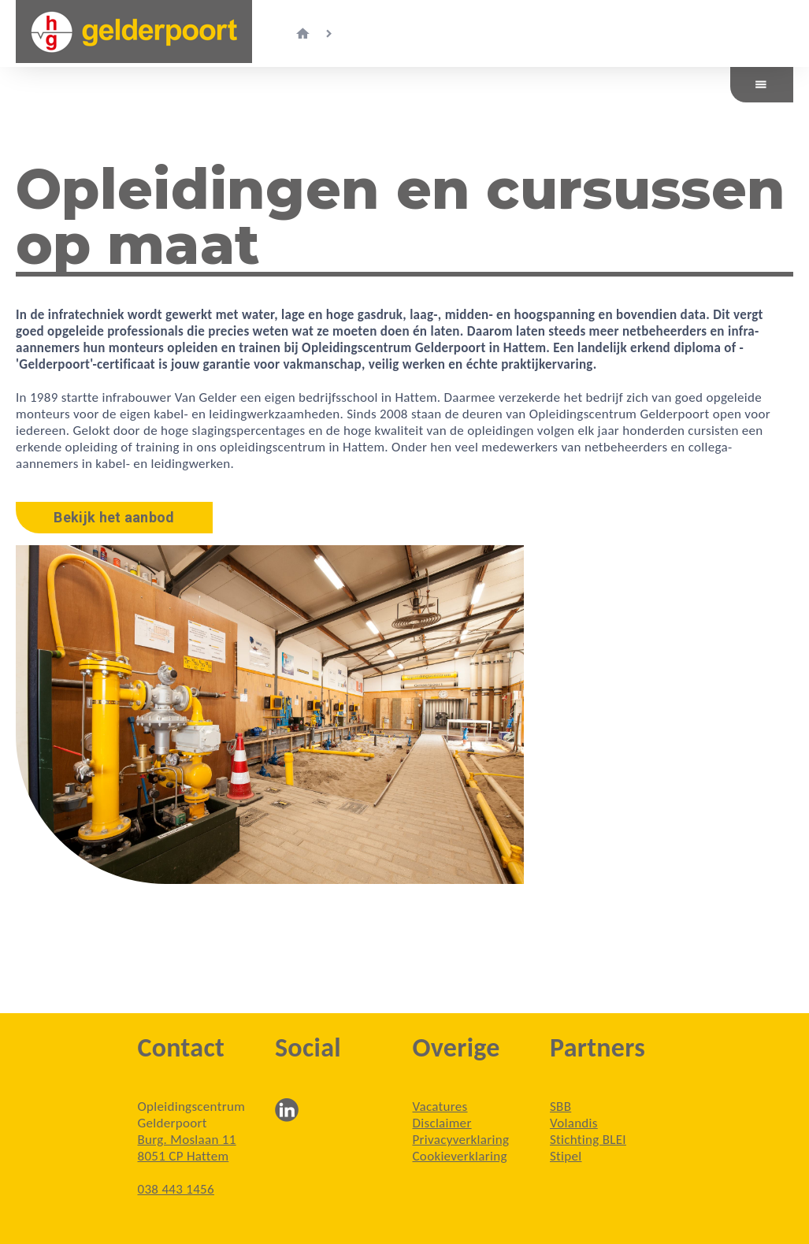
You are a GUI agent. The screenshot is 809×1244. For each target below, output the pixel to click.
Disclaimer (442, 1123)
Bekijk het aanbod (114, 517)
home (302, 34)
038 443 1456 (176, 1189)
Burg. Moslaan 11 (187, 1139)
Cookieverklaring (460, 1156)
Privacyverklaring (461, 1139)
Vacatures (440, 1106)
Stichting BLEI (588, 1139)
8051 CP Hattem (183, 1156)
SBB (560, 1106)
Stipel (566, 1156)
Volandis (574, 1123)
